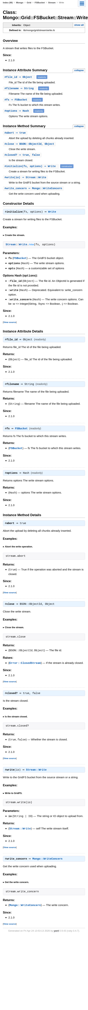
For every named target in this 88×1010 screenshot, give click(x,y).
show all (79, 25)
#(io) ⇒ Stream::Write (26, 178)
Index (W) (8, 2)
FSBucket (40, 2)
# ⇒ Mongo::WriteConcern (34, 189)
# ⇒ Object (20, 77)
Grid (29, 2)
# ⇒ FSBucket (17, 99)
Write (53, 213)
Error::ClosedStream (25, 664)
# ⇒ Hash (18, 111)
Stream (52, 2)
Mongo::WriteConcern (48, 860)
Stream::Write (37, 771)
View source (9, 322)
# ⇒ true (16, 133)
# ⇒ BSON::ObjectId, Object (30, 144)
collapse (79, 70)
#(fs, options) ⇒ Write (31, 167)
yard (56, 932)
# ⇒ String (20, 88)
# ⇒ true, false (23, 155)
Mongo (19, 2)
